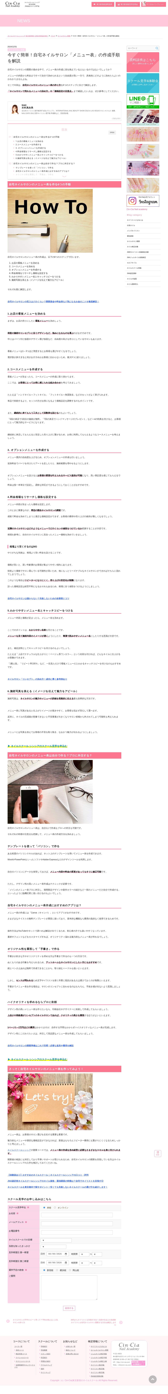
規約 (41, 1377)
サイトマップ (44, 1381)
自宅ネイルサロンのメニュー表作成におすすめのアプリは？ (43, 171)
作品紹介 (43, 1366)
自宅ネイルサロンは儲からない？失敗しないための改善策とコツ (38, 600)
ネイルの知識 (132, 279)
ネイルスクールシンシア (19, 1152)
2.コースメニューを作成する (29, 144)
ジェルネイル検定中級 (98, 1366)
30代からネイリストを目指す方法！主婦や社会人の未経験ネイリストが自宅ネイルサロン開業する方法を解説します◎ (95, 1330)
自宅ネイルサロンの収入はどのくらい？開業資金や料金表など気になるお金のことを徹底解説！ (53, 303)
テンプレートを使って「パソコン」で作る (35, 167)
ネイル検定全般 (132, 247)
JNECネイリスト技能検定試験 (138, 252)
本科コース (19, 1358)
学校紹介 (43, 1355)
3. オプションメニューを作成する (31, 148)
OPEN (112, 132)
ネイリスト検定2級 (97, 1377)
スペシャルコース (21, 1366)
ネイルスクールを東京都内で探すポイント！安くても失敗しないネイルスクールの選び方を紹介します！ (58, 1189)
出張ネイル (131, 225)
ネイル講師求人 (132, 284)
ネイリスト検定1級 (97, 1381)
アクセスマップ (45, 1373)
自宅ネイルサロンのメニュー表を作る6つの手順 (36, 136)
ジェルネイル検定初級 (98, 1362)
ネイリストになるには (135, 220)
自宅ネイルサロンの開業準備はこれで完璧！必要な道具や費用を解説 (41, 1047)
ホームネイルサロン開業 (98, 1358)
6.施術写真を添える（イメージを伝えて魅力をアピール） (41, 158)
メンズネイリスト (133, 231)
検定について (69, 1358)
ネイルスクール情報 (134, 268)
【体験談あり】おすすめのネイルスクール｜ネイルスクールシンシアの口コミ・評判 (48, 1177)
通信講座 (130, 236)
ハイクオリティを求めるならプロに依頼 (34, 178)
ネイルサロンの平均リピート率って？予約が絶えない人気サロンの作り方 (34, 1329)
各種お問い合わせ (71, 1362)
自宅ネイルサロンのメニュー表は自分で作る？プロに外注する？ (44, 163)
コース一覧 (18, 1355)
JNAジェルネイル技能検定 (136, 257)
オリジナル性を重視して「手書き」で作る (35, 174)
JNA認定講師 (131, 273)
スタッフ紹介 (44, 1362)
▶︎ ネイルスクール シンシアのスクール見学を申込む (37, 748)
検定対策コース (20, 1362)
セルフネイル (132, 263)
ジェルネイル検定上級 (98, 1369)
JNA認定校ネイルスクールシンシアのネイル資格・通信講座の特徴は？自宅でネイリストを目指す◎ (55, 1183)
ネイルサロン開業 (17, 50)
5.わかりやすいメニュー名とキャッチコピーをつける (39, 154)
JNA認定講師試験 (96, 1384)
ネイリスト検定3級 (97, 1373)
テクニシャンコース (22, 1369)
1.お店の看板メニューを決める (29, 141)
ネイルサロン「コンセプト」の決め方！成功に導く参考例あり (37, 681)
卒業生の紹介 (44, 1369)
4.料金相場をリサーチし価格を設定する (33, 151)
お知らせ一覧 (69, 1355)
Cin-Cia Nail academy (137, 209)
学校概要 (43, 1358)
